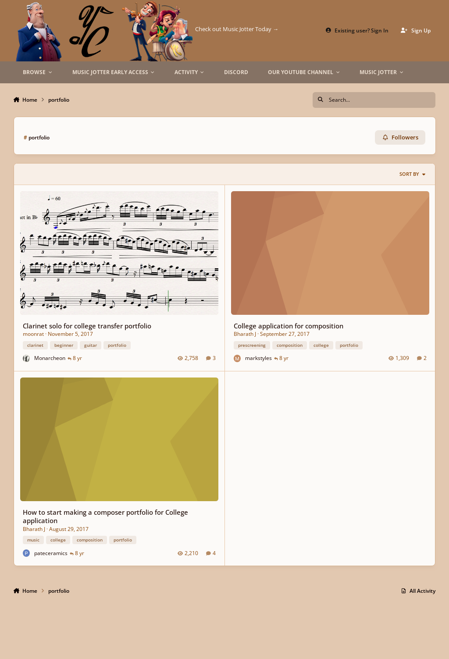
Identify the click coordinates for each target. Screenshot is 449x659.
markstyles (258, 358)
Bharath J (244, 334)
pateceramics (51, 552)
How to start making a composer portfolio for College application (105, 516)
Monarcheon (49, 358)
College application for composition (288, 325)
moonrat (32, 334)
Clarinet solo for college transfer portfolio (86, 325)
